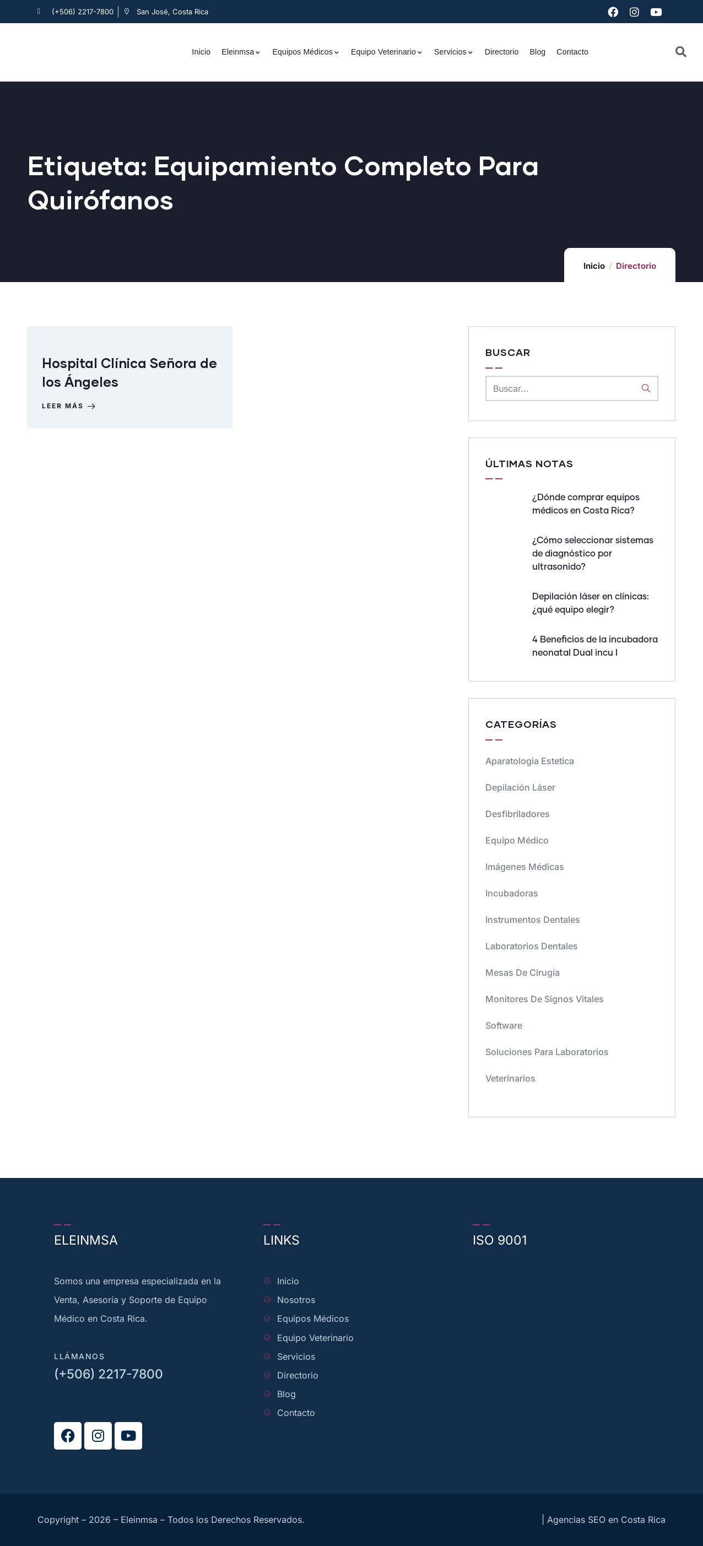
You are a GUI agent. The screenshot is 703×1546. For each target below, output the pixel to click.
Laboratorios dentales (531, 946)
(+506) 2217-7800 (108, 1374)
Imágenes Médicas (524, 866)
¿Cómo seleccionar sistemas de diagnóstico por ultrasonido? (592, 553)
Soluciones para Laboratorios (547, 1051)
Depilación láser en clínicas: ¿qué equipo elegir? (590, 603)
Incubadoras (511, 893)
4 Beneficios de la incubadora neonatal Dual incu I (595, 646)
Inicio (594, 266)
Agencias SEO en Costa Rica (606, 1519)
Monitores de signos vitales (544, 998)
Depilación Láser (520, 787)
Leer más (71, 409)
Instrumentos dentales (532, 919)
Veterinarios (510, 1078)
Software (503, 1025)
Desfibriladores (517, 813)
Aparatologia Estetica (529, 760)
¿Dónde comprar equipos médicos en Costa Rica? (586, 504)
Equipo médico (517, 840)
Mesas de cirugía (522, 972)
